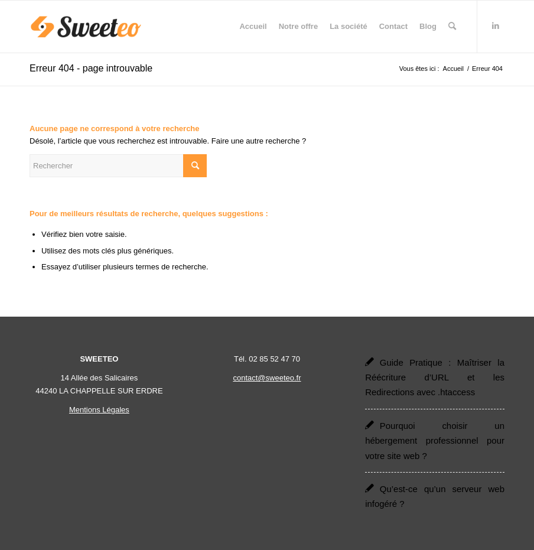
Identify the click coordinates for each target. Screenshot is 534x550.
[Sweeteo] (86, 27)
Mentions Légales (99, 409)
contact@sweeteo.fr (267, 377)
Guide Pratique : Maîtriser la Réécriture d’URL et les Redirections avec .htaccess (434, 377)
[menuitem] (252, 27)
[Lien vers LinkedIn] (495, 26)
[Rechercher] (452, 27)
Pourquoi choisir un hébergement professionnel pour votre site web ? (434, 441)
